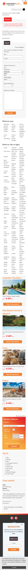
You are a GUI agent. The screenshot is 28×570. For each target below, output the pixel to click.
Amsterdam (7, 165)
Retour (5, 79)
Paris (20, 167)
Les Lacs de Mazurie (22, 218)
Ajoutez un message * (9, 90)
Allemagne (6, 124)
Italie (13, 129)
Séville (5, 221)
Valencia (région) (14, 259)
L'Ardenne (21, 199)
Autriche (6, 126)
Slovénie (21, 135)
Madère (6, 246)
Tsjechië (14, 248)
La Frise (5, 180)
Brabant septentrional (22, 195)
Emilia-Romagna (21, 250)
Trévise (13, 246)
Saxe (5, 217)
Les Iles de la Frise (22, 215)
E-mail (13, 543)
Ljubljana (14, 232)
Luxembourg (15, 239)
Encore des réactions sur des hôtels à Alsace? (13, 508)
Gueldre (14, 271)
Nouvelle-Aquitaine (21, 161)
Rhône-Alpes (6, 193)
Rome (5, 201)
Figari (20, 257)
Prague (13, 180)
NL (22, 1)
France (5, 135)
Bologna (14, 190)
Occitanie (21, 164)
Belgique (6, 128)
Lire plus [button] (4, 563)
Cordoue (6, 226)
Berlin (13, 187)
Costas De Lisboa (6, 234)
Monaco (21, 124)
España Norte (21, 254)
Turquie (21, 136)
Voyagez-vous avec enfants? (12, 443)
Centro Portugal (14, 215)
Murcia (21, 273)
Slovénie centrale (21, 229)
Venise (5, 266)
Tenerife (21, 237)
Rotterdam (6, 203)
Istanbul (21, 153)
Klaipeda (14, 164)
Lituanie (13, 135)
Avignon (21, 178)
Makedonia (6, 257)
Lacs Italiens (22, 192)
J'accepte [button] (14, 567)
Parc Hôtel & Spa (7, 486)
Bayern (21, 181)
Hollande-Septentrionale (15, 148)
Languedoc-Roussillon (7, 198)
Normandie (22, 155)
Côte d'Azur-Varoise (5, 240)
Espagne (6, 129)
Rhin (5, 190)
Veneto (5, 264)
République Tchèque (22, 132)
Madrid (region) (5, 250)
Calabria (14, 207)
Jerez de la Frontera (14, 157)
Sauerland (6, 214)
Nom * (5, 54)
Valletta (6, 262)
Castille (13, 208)
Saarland (6, 207)
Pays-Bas (21, 126)
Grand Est (14, 269)
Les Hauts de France (21, 211)
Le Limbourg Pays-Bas (22, 204)
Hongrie (14, 126)
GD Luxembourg (7, 137)
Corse (5, 232)
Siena (20, 224)
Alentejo (21, 149)
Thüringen (21, 239)
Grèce (13, 124)
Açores (5, 147)
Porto (20, 176)
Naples (21, 147)
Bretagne (21, 198)
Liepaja (21, 223)
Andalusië (6, 167)
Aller (5, 75)
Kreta (13, 165)
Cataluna (14, 210)
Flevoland (21, 259)
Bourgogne (14, 192)
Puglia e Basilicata (6, 188)
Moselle (21, 269)
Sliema (21, 226)
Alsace (5, 164)
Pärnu (13, 171)
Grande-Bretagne (14, 139)
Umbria (13, 253)
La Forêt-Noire (14, 177)
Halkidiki (14, 273)
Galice (13, 264)
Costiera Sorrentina (14, 236)
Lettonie (14, 131)
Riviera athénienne (14, 198)
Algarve (21, 151)
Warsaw (6, 273)
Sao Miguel (6, 208)
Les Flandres (22, 208)
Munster (21, 271)
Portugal (21, 129)
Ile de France (7, 151)
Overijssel (21, 165)
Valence (14, 257)
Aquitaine (21, 169)
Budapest (14, 203)
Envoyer (13, 549)
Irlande (13, 128)
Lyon (20, 241)
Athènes (21, 171)
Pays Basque (21, 173)
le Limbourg (22, 201)
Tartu (20, 233)
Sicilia (5, 223)
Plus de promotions (21, 416)
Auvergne (6, 176)
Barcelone (21, 180)
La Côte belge (6, 171)
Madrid (5, 248)
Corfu (5, 228)
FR (25, 1)
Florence (14, 262)
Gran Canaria (13, 266)
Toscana (14, 242)
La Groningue (22, 184)
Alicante (6, 156)
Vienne (5, 269)
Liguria (13, 226)
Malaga (5, 259)
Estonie (5, 131)
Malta (20, 260)
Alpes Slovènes (6, 161)
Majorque (6, 253)
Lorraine (21, 235)
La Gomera (6, 181)
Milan (20, 262)
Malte (13, 136)
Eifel (20, 248)
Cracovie (14, 241)
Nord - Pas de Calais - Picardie (14, 153)
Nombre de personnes (9, 65)
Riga (13, 194)
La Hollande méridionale (22, 188)
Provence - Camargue (14, 182)
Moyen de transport (9, 83)
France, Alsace (6, 490)
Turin (13, 250)
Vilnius (5, 271)
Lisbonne (14, 228)
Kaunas (13, 160)
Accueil (14, 522)
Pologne (21, 128)
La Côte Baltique (14, 168)
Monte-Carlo (21, 266)
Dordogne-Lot (22, 243)
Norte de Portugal (21, 157)
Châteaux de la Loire (15, 223)
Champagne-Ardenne (15, 218)
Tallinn (21, 232)
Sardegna (6, 210)
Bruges (13, 201)
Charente (14, 221)
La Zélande (22, 190)
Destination (7, 69)
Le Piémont (22, 207)
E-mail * (6, 58)
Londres (14, 233)
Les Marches (22, 221)
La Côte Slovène (14, 173)
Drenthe (21, 246)
